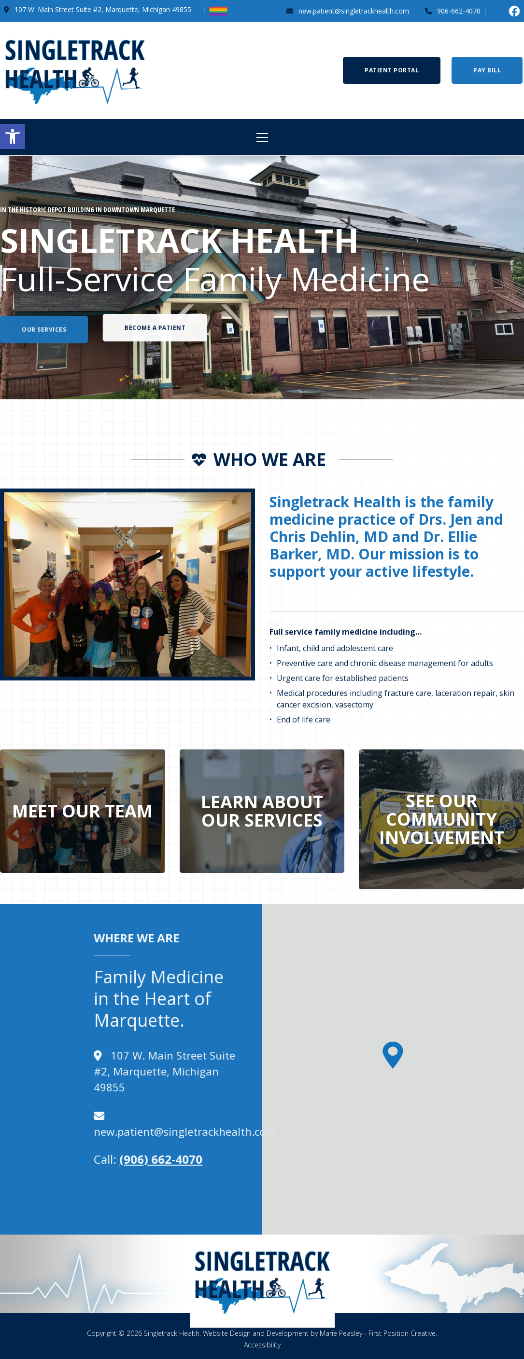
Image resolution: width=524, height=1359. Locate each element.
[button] (12, 136)
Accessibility (262, 1344)
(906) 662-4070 (52, 1159)
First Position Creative (402, 1333)
